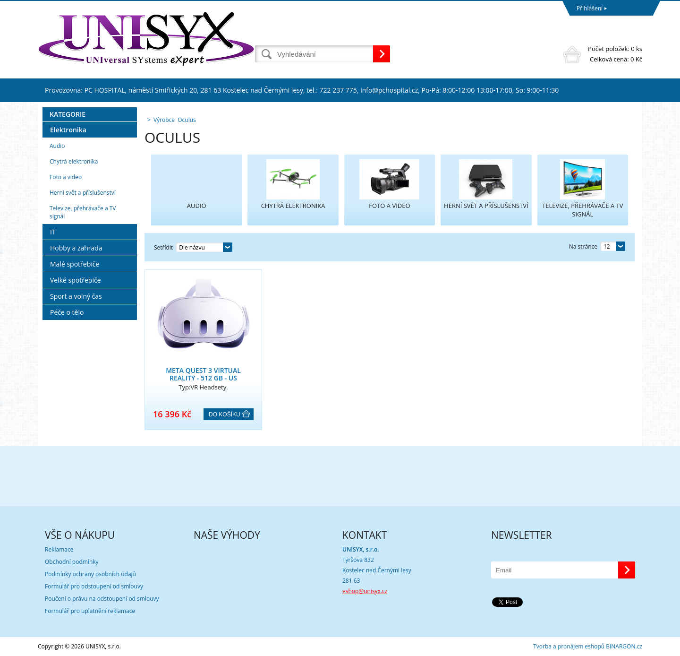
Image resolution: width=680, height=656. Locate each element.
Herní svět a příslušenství (83, 193)
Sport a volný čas (76, 296)
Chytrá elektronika (74, 161)
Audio (57, 146)
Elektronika (68, 129)
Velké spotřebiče (75, 280)
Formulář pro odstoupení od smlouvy (94, 586)
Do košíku (224, 414)
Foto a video (66, 177)
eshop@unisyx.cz (364, 591)
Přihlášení (590, 8)
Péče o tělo (67, 312)
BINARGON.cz (624, 646)
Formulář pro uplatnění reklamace (90, 611)
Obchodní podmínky (72, 562)
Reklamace (59, 549)
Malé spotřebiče (74, 263)
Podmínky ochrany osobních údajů (90, 574)
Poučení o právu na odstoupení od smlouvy (102, 599)
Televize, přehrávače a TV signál (83, 212)
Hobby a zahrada (76, 247)
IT (53, 231)
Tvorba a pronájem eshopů (568, 646)
